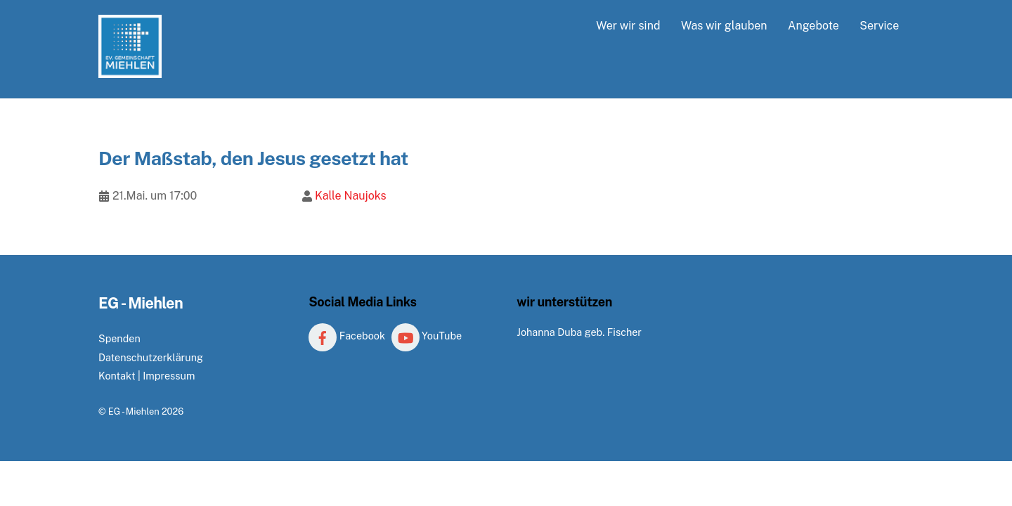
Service (879, 25)
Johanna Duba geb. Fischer (579, 332)
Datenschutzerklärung (150, 357)
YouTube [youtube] (426, 336)
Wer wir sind (628, 25)
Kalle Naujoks (351, 195)
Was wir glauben (724, 25)
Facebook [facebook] (347, 336)
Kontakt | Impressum (146, 376)
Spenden (119, 338)
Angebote (813, 25)
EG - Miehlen (134, 411)
